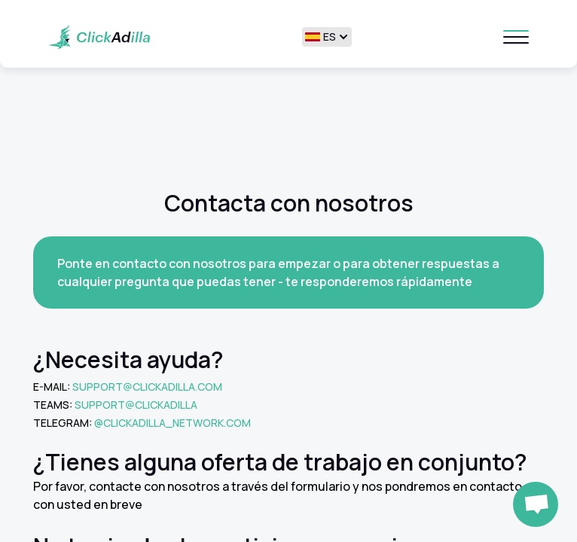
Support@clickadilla (136, 404)
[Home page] (99, 37)
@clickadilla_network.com (172, 423)
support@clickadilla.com (147, 386)
